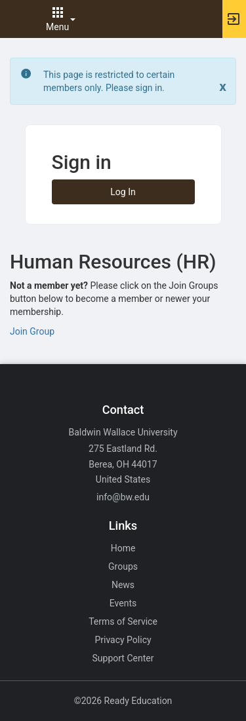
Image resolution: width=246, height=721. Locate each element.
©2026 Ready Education (123, 700)
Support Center (123, 658)
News (123, 585)
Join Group (32, 331)
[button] (16, 19)
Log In (122, 192)
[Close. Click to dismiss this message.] (222, 87)
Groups (123, 566)
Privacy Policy (122, 640)
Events (123, 603)
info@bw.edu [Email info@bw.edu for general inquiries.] (123, 497)
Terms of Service (123, 621)
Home (123, 548)
